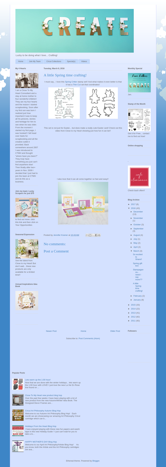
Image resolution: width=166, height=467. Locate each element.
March (136, 251)
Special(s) (71, 61)
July (135, 239)
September (138, 228)
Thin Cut (77, 84)
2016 (133, 208)
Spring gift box (137, 264)
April (135, 247)
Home (20, 61)
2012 (133, 317)
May (135, 243)
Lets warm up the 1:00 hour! (38, 380)
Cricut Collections (53, 61)
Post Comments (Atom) (89, 338)
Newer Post (51, 331)
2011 (133, 321)
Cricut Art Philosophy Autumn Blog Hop (43, 411)
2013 (133, 313)
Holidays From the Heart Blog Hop (40, 426)
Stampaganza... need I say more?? (138, 274)
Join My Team (35, 61)
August (136, 235)
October (137, 224)
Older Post (115, 331)
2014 (133, 309)
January (137, 300)
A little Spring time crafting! (138, 287)
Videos (84, 61)
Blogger (95, 461)
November (138, 218)
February (137, 296)
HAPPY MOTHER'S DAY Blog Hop (41, 442)
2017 (133, 204)
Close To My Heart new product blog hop (43, 395)
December (138, 211)
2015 (133, 305)
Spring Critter (71, 82)
